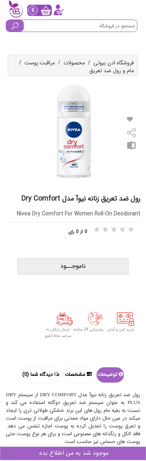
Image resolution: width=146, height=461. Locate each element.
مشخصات (78, 374)
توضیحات (110, 374)
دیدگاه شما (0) (40, 374)
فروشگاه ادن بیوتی (113, 63)
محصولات (74, 63)
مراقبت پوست (40, 63)
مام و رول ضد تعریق (111, 70)
